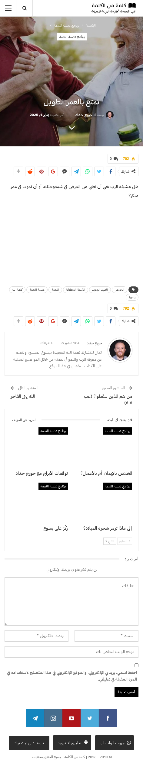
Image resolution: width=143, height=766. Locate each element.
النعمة (55, 289)
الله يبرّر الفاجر (23, 396)
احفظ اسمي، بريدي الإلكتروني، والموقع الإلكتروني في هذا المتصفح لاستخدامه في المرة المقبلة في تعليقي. (72, 676)
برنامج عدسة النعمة (72, 37)
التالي (109, 541)
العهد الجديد (100, 289)
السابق (124, 541)
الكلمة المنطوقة (75, 289)
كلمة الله (17, 289)
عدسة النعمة (37, 289)
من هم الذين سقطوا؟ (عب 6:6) (108, 399)
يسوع (132, 297)
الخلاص (119, 289)
